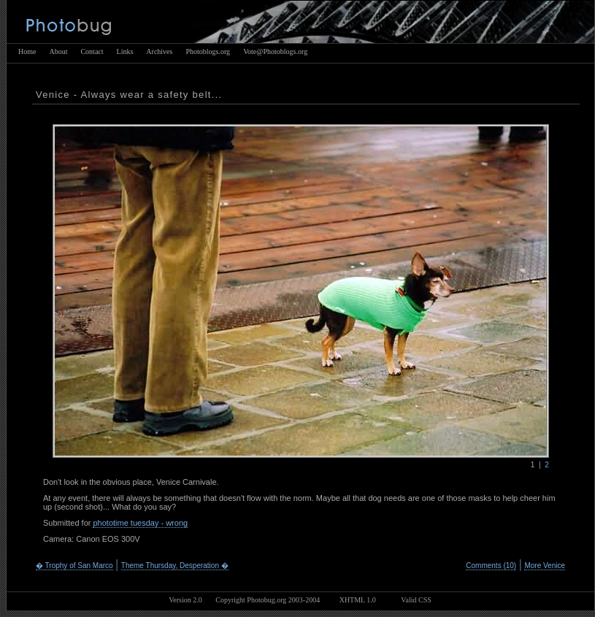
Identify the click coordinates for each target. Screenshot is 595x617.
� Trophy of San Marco (74, 566)
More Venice (544, 566)
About (58, 51)
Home (27, 51)
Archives (159, 51)
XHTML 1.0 (357, 600)
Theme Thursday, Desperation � (175, 566)
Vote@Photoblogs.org (275, 51)
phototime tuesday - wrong (140, 522)
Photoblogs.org (207, 51)
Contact (91, 51)
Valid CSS (416, 600)
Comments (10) (491, 566)
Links (125, 51)
